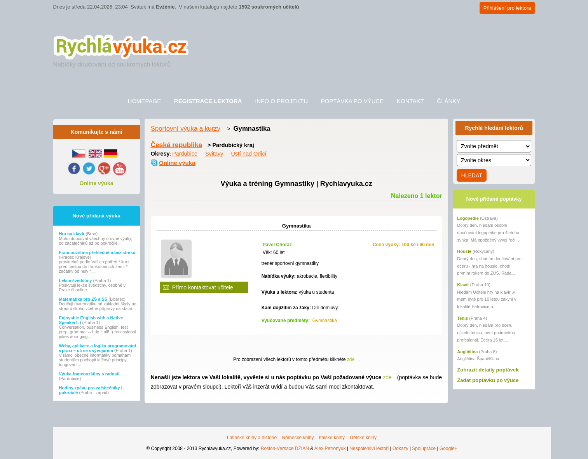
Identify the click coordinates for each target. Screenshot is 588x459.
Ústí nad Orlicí (248, 154)
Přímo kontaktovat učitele (202, 287)
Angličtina (467, 351)
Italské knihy (332, 437)
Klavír (463, 284)
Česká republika (176, 145)
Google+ (448, 448)
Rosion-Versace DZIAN (285, 448)
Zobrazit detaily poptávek (487, 370)
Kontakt (410, 101)
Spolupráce (424, 448)
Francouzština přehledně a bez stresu (97, 252)
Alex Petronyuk (330, 448)
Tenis (462, 318)
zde (350, 359)
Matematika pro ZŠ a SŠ (84, 299)
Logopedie (468, 218)
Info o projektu (281, 101)
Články (448, 101)
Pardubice (184, 154)
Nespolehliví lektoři (369, 448)
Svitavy (214, 154)
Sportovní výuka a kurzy (185, 128)
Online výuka (96, 183)
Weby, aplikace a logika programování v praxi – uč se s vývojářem (97, 348)
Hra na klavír (72, 233)
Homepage (144, 101)
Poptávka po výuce (352, 101)
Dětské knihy (363, 437)
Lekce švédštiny (76, 280)
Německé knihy (298, 437)
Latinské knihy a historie (252, 437)
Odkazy (400, 448)
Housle (464, 251)
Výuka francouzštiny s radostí (89, 373)
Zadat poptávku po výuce (487, 380)
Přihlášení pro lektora (507, 8)
